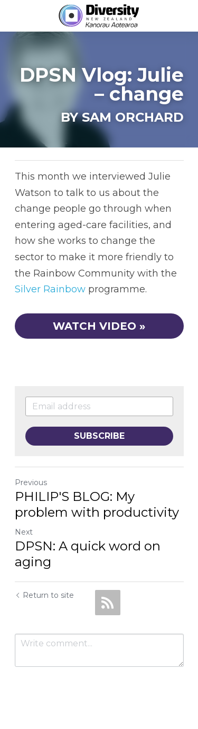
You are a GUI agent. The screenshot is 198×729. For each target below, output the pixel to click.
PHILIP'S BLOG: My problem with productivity (97, 504)
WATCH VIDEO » (99, 326)
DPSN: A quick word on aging (88, 553)
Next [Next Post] (24, 532)
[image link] (99, 15)
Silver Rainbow (50, 289)
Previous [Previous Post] (31, 482)
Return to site (44, 595)
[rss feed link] (107, 602)
